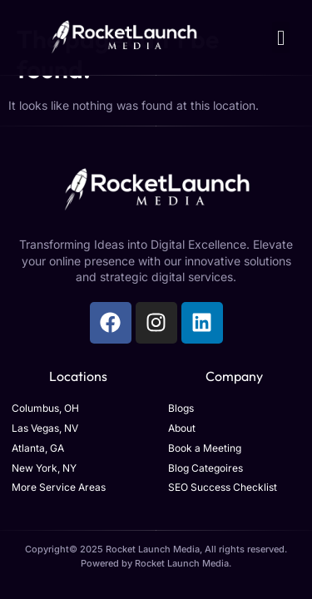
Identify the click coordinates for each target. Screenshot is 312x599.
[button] (281, 37)
